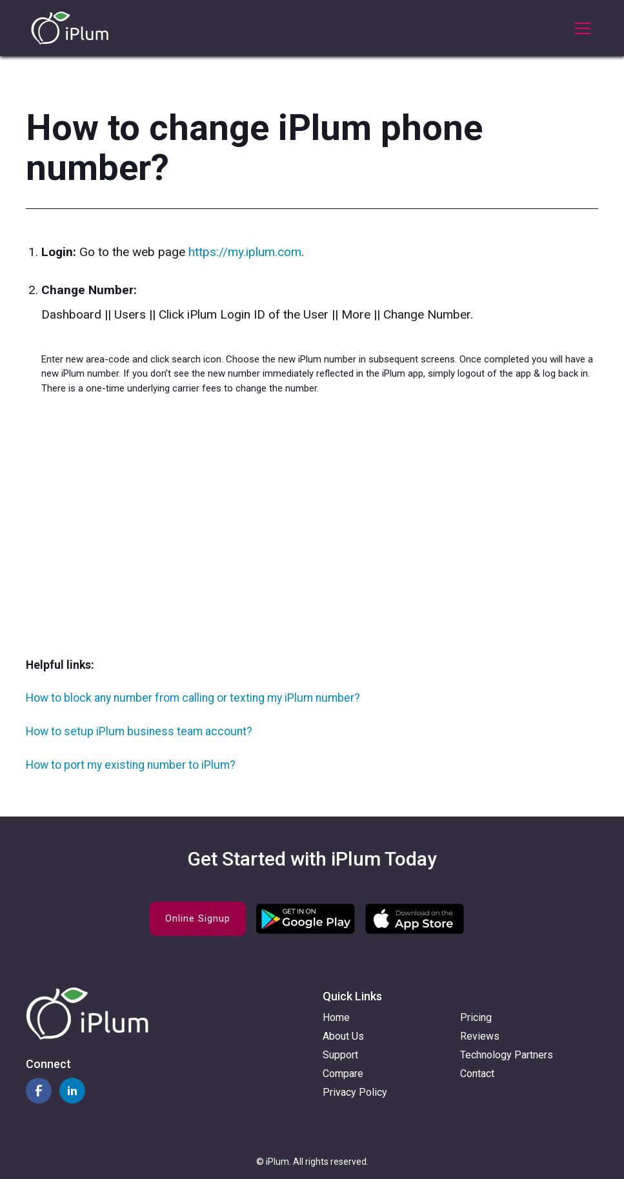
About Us (343, 1036)
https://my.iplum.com (244, 251)
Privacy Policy (355, 1092)
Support (340, 1055)
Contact (477, 1073)
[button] (580, 28)
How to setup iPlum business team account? (139, 731)
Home (336, 1017)
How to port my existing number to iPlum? (131, 764)
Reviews (479, 1036)
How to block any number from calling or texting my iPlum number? (193, 697)
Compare (343, 1073)
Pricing (476, 1017)
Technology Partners (506, 1055)
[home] (69, 28)
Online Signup (197, 918)
